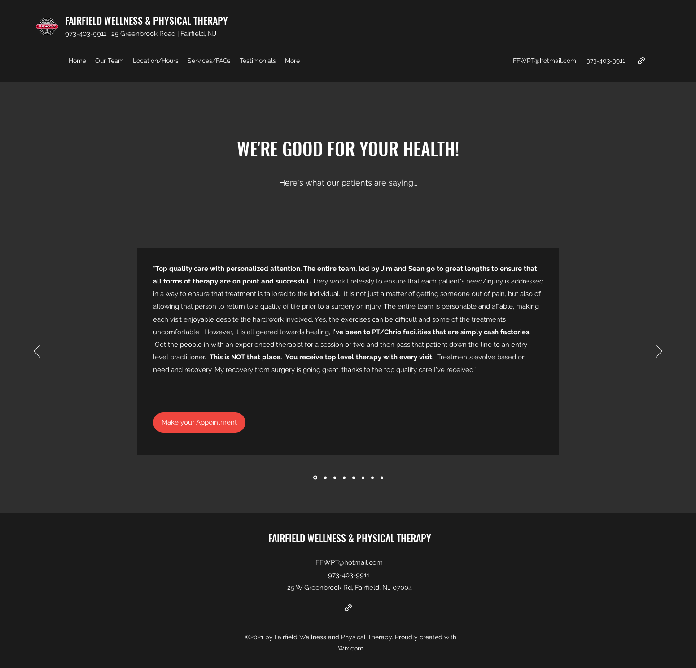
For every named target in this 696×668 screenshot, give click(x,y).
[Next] (659, 352)
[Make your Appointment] (199, 422)
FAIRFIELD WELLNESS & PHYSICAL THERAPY (146, 20)
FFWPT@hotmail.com (544, 60)
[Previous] (37, 352)
